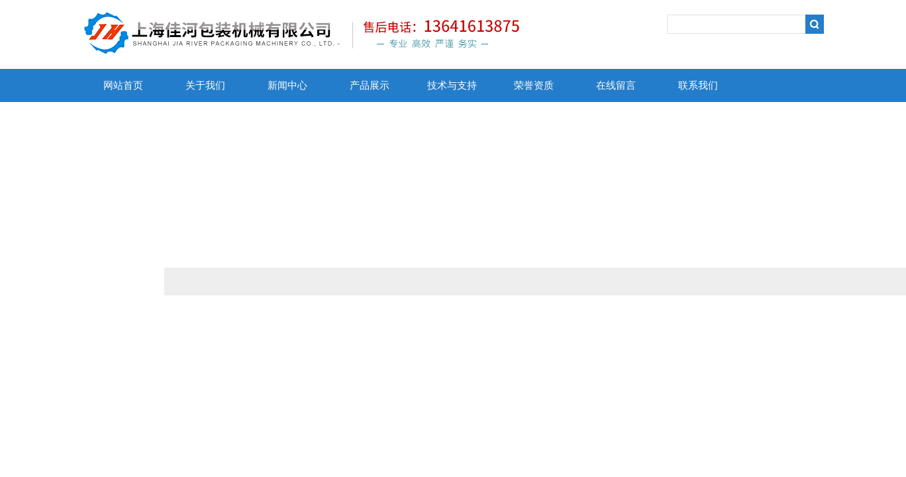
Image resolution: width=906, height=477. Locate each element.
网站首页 (123, 85)
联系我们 (698, 85)
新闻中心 (287, 85)
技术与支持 (452, 85)
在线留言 (616, 85)
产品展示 (369, 85)
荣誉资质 (534, 85)
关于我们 (205, 85)
